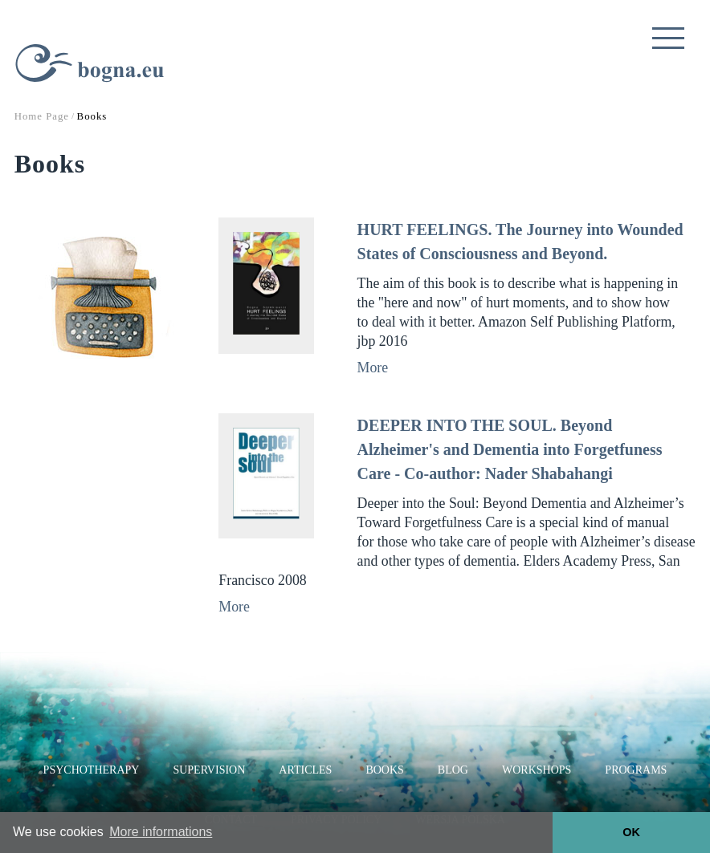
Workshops (536, 770)
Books (384, 770)
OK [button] (631, 832)
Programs (636, 770)
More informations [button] (160, 832)
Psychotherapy (91, 770)
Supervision (209, 770)
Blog (453, 770)
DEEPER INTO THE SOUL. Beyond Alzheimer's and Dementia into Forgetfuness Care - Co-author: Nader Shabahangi (510, 449)
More (373, 367)
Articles (305, 770)
